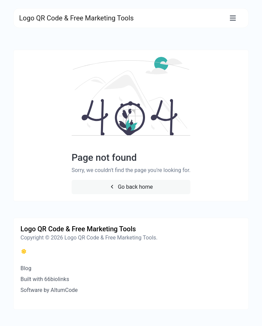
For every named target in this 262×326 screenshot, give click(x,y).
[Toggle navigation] (233, 18)
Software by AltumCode (49, 290)
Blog (25, 268)
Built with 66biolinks (44, 279)
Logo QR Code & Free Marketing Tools (76, 18)
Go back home (131, 187)
